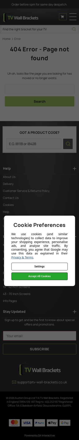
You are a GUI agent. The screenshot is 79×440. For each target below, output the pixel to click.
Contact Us (11, 198)
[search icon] (74, 29)
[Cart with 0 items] (63, 16)
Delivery (8, 184)
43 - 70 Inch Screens (16, 294)
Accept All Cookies (39, 276)
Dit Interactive (46, 435)
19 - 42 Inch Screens (16, 287)
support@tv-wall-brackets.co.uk (39, 382)
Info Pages (10, 301)
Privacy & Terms (22, 257)
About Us (9, 177)
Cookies (8, 205)
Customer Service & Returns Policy (26, 191)
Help (6, 212)
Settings (40, 266)
